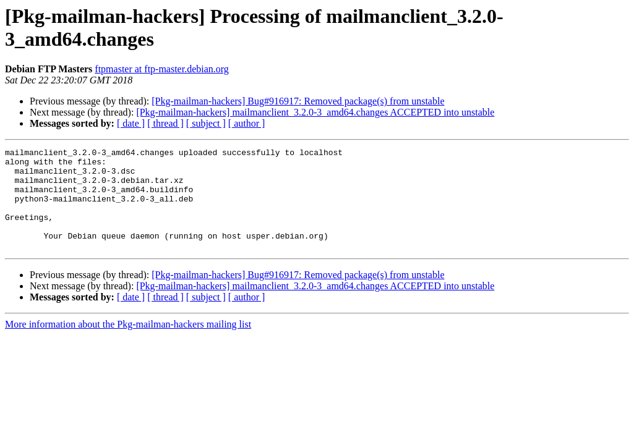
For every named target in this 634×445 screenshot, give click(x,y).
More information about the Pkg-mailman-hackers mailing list (128, 344)
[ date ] (131, 123)
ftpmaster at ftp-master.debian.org (162, 69)
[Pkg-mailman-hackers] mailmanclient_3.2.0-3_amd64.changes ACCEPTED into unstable (315, 112)
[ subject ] (206, 123)
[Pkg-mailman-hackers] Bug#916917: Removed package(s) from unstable (298, 101)
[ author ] (246, 123)
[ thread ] (165, 123)
